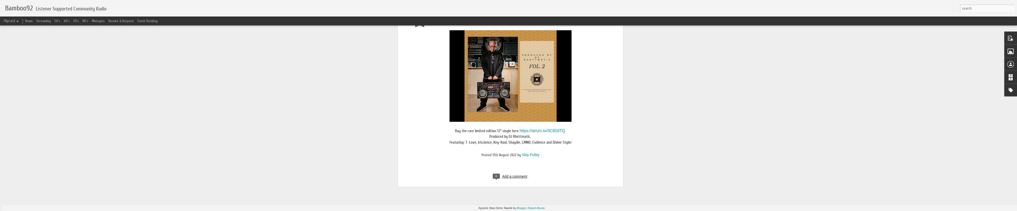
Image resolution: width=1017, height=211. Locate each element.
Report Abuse (536, 207)
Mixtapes (98, 21)
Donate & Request (121, 21)
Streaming (43, 21)
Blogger (521, 207)
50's (57, 21)
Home (29, 21)
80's (85, 21)
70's (76, 21)
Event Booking (148, 21)
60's (67, 21)
